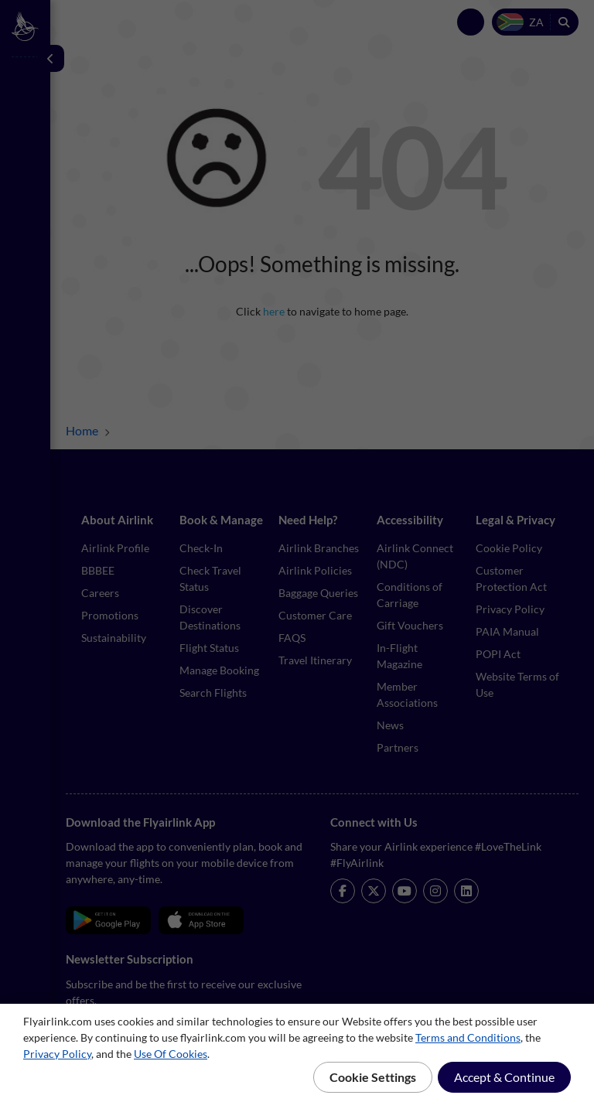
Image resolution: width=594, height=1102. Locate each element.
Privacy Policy (57, 1053)
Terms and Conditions (468, 1037)
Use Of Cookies (170, 1053)
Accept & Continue (504, 1077)
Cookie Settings (372, 1077)
